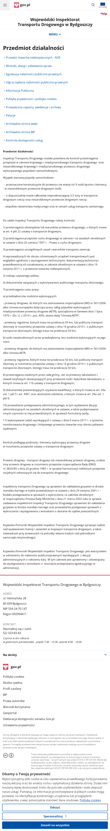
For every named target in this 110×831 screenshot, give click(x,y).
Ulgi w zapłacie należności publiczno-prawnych (37, 82)
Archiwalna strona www (21, 124)
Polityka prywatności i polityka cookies (31, 99)
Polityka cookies (13, 677)
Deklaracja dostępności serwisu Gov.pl (28, 719)
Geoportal (10, 713)
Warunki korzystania (16, 707)
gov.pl (12, 667)
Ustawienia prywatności (19, 725)
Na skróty (10, 655)
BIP (5, 695)
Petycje (10, 115)
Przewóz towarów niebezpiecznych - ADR (33, 57)
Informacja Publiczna (20, 91)
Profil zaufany (12, 689)
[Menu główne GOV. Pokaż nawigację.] (5, 5)
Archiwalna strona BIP (20, 132)
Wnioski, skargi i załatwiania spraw (29, 66)
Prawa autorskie (14, 701)
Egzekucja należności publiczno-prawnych (34, 74)
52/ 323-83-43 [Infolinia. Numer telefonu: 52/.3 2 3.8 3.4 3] (12, 633)
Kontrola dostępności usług (24, 140)
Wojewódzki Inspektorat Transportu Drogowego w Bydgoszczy (55, 22)
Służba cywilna (12, 683)
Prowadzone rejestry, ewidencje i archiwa (33, 107)
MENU (55, 34)
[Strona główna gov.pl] (22, 5)
